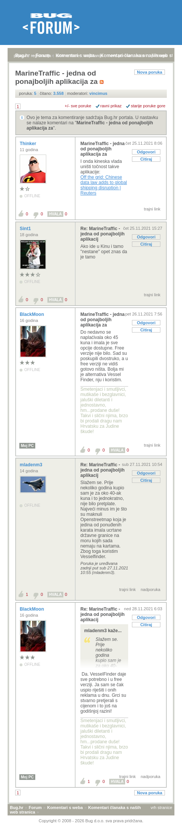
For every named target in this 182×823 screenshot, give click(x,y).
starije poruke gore (148, 106)
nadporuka (150, 589)
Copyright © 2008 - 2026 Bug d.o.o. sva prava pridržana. (91, 820)
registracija (41, 55)
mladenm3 (32, 464)
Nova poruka (149, 72)
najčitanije (94, 55)
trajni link (152, 209)
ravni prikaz (111, 106)
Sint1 (26, 228)
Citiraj (146, 159)
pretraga (159, 55)
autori (141, 55)
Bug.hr (16, 807)
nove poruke (119, 55)
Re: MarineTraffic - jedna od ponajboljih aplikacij (102, 234)
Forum (35, 807)
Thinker (29, 143)
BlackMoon (32, 314)
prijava (20, 55)
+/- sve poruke (78, 106)
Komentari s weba (65, 807)
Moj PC (27, 446)
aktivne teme (68, 55)
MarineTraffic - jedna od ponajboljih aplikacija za (102, 149)
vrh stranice (161, 807)
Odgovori (146, 152)
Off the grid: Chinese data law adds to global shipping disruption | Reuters (103, 185)
